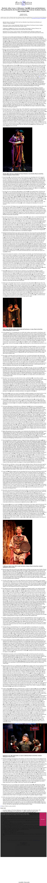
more (28, 813)
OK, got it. (43, 819)
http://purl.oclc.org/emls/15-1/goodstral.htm (39, 18)
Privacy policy (27, 882)
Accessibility (21, 882)
